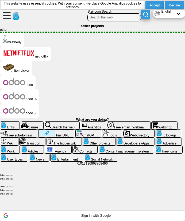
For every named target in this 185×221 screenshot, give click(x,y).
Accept (155, 5)
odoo (18, 82)
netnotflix (25, 53)
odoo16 (20, 96)
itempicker (16, 68)
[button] (92, 215)
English (166, 11)
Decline (174, 5)
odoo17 (20, 110)
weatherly (12, 39)
